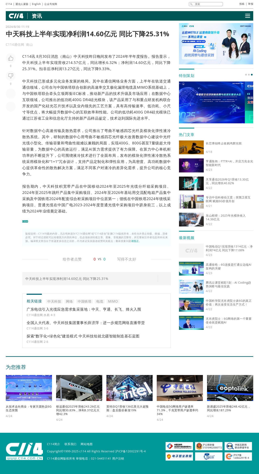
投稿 (242, 4)
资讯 (37, 15)
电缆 (129, 87)
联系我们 (71, 444)
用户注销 (118, 458)
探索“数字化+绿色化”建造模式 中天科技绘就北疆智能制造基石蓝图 (83, 336)
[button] (246, 74)
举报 (250, 4)
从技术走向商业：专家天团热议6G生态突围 (29, 408)
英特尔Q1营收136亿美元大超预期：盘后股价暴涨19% (127, 408)
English (36, 4)
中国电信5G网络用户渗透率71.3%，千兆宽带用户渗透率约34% (177, 410)
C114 (9, 4)
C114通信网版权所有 (61, 458)
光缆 (134, 186)
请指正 (135, 241)
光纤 (136, 130)
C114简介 (53, 444)
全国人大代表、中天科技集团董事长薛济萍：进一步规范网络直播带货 (86, 322)
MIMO (142, 87)
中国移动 (91, 186)
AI (90, 149)
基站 (128, 192)
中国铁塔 (64, 87)
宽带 (67, 186)
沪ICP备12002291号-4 (130, 451)
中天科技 (81, 56)
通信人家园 (21, 4)
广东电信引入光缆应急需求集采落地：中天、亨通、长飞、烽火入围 (84, 309)
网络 (116, 81)
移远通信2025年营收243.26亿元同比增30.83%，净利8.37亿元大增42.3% (78, 410)
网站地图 (87, 444)
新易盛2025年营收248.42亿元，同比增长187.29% (229, 408)
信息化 (58, 118)
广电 (69, 204)
